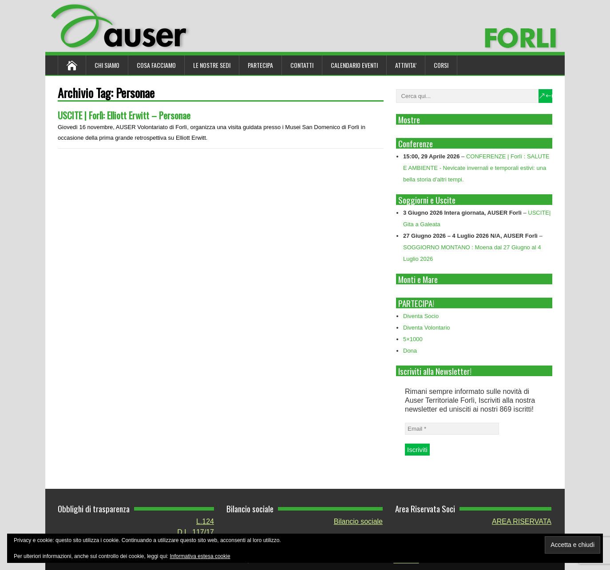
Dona (410, 350)
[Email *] (452, 429)
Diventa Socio (421, 316)
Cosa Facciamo (156, 65)
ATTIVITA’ (405, 65)
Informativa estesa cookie (200, 556)
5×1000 (413, 339)
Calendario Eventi (354, 65)
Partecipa (260, 65)
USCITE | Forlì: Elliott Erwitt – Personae (124, 115)
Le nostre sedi (211, 65)
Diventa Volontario (426, 327)
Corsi (441, 65)
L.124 (205, 521)
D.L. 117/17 (195, 532)
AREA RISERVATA (521, 521)
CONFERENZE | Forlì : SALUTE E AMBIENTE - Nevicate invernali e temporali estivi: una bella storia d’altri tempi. (476, 168)
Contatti (301, 65)
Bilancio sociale (358, 521)
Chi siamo (107, 65)
